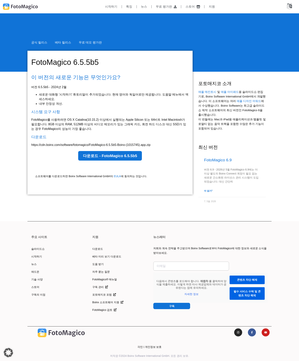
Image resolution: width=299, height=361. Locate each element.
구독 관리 (100, 287)
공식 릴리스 (39, 42)
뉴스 (144, 6)
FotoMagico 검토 (104, 309)
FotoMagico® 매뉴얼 (104, 279)
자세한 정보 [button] (191, 294)
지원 (212, 6)
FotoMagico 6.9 (218, 160)
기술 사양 (37, 279)
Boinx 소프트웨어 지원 (107, 302)
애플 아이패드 (230, 91)
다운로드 (97, 248)
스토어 (193, 6)
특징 (129, 6)
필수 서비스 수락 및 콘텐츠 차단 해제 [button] (247, 293)
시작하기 (111, 6)
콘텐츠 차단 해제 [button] (247, 279)
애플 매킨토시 (207, 91)
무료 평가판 (166, 6)
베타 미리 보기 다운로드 (106, 256)
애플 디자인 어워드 (249, 101)
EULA (117, 176)
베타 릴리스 (63, 42)
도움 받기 (98, 264)
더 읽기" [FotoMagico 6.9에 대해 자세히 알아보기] (208, 191)
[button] (8, 352)
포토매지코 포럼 (104, 294)
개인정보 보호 (153, 346)
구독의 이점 (38, 294)
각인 (140, 346)
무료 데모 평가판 (90, 42)
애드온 (35, 271)
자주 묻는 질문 (101, 271)
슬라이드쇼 (38, 248)
